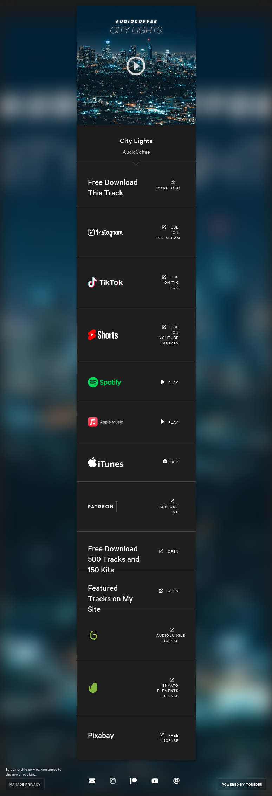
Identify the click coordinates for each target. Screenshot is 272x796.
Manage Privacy (25, 784)
